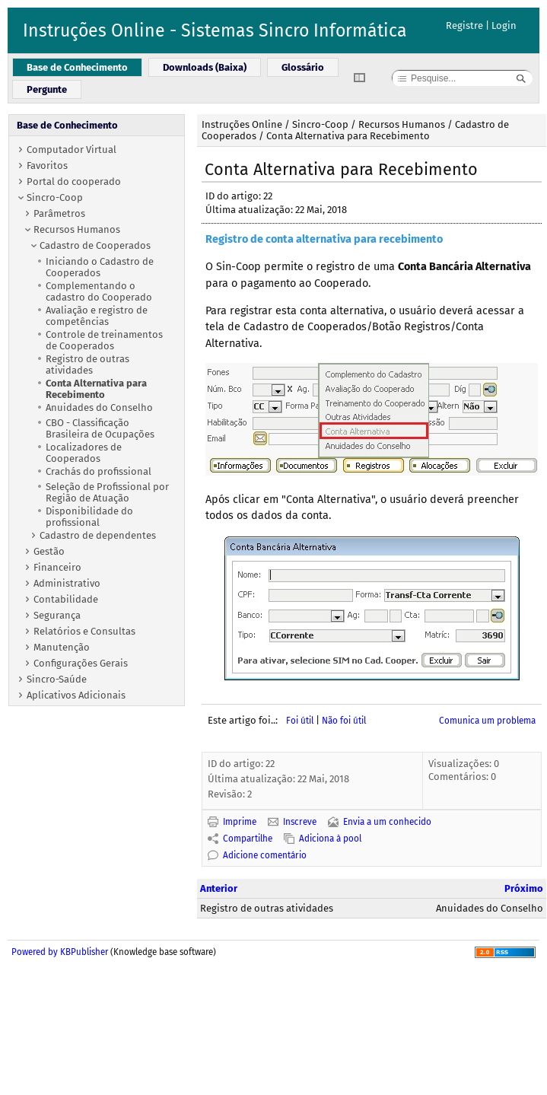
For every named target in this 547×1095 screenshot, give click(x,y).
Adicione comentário (265, 855)
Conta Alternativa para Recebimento (96, 388)
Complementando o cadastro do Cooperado (99, 291)
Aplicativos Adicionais (76, 695)
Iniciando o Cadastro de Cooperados (100, 267)
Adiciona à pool (330, 838)
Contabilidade (65, 599)
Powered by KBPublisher (59, 952)
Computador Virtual (71, 149)
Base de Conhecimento (67, 125)
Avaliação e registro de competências (97, 315)
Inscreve (299, 821)
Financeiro (57, 567)
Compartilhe (247, 838)
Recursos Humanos (76, 229)
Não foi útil (344, 720)
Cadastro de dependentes (98, 535)
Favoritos (47, 165)
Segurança (57, 615)
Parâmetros (59, 213)
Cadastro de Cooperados (95, 245)
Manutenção (61, 647)
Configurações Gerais (80, 663)
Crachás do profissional (98, 471)
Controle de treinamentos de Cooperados (104, 340)
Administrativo (66, 583)
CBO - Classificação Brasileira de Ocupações (100, 428)
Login (504, 25)
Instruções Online (242, 124)
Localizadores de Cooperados (84, 452)
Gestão (49, 551)
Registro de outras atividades (87, 364)
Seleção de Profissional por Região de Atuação (107, 492)
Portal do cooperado (74, 181)
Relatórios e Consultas (84, 631)
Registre (464, 25)
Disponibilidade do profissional (89, 516)
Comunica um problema (487, 720)
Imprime (239, 821)
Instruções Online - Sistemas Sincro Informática (215, 30)
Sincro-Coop (55, 197)
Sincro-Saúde (57, 679)
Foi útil (299, 720)
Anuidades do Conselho (99, 407)
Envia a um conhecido (387, 821)
